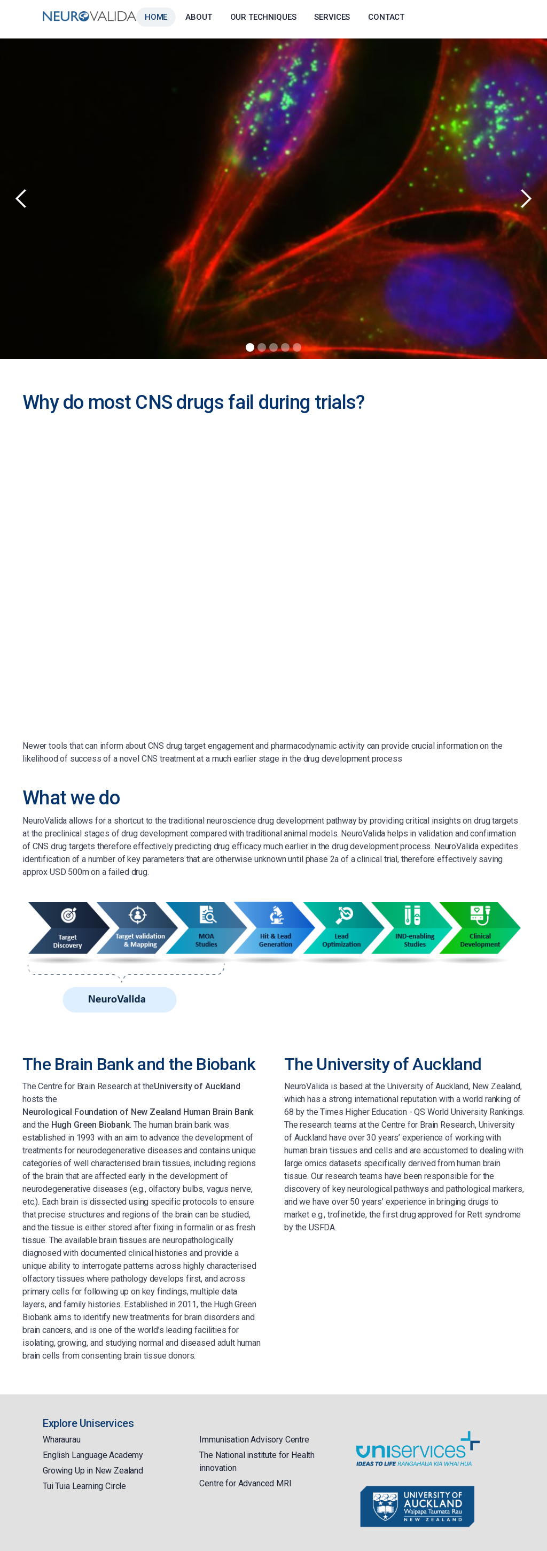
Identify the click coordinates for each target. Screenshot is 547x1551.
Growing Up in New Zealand (93, 1470)
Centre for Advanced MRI (245, 1483)
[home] (89, 16)
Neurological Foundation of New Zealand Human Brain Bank (137, 1112)
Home (156, 17)
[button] (21, 198)
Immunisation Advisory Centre (254, 1439)
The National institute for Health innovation (257, 1461)
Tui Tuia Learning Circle (84, 1486)
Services (332, 17)
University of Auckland (197, 1086)
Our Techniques (263, 17)
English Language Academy (93, 1455)
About (198, 17)
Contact (386, 17)
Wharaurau (62, 1439)
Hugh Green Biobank (90, 1125)
